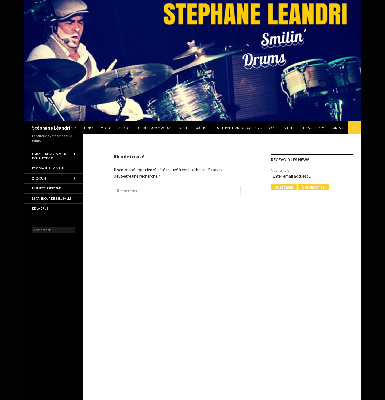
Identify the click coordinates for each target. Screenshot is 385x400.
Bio (73, 127)
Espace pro (311, 127)
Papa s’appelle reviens (48, 168)
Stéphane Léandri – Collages (239, 127)
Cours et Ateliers (282, 127)
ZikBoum (39, 178)
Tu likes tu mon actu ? (153, 127)
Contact (337, 127)
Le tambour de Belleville (51, 198)
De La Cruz (40, 208)
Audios (123, 127)
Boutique (202, 127)
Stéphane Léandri (51, 128)
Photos (88, 127)
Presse (183, 127)
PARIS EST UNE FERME (46, 188)
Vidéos (106, 127)
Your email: (280, 170)
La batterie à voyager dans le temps (49, 156)
